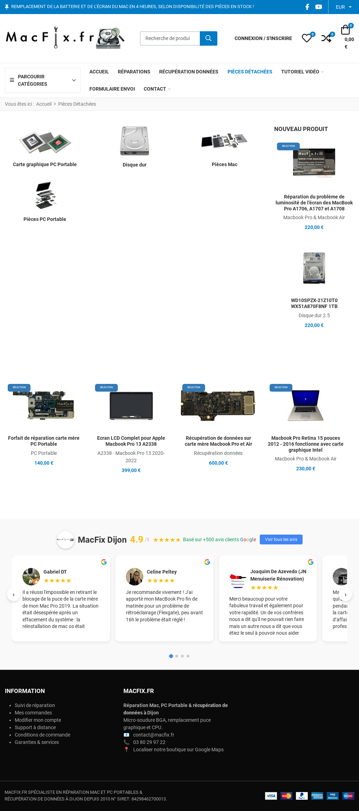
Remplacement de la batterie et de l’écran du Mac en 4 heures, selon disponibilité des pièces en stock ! (132, 7)
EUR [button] (340, 7)
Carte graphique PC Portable (45, 164)
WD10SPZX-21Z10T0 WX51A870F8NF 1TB (314, 303)
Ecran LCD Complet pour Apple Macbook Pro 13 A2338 (131, 441)
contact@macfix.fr (153, 735)
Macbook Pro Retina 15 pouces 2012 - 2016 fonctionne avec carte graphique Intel (306, 444)
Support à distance (35, 727)
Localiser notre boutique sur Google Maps (178, 749)
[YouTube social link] (318, 7)
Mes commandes (33, 712)
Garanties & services (37, 742)
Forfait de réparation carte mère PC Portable (44, 441)
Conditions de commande (42, 735)
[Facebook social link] (307, 7)
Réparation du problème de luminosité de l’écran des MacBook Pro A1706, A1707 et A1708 (314, 202)
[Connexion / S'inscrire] (263, 38)
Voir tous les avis (281, 539)
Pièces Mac (224, 164)
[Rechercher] (208, 38)
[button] (306, 39)
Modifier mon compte (38, 720)
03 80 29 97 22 (149, 742)
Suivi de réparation (35, 705)
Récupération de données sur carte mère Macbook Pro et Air (218, 441)
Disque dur (135, 165)
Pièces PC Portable (44, 219)
